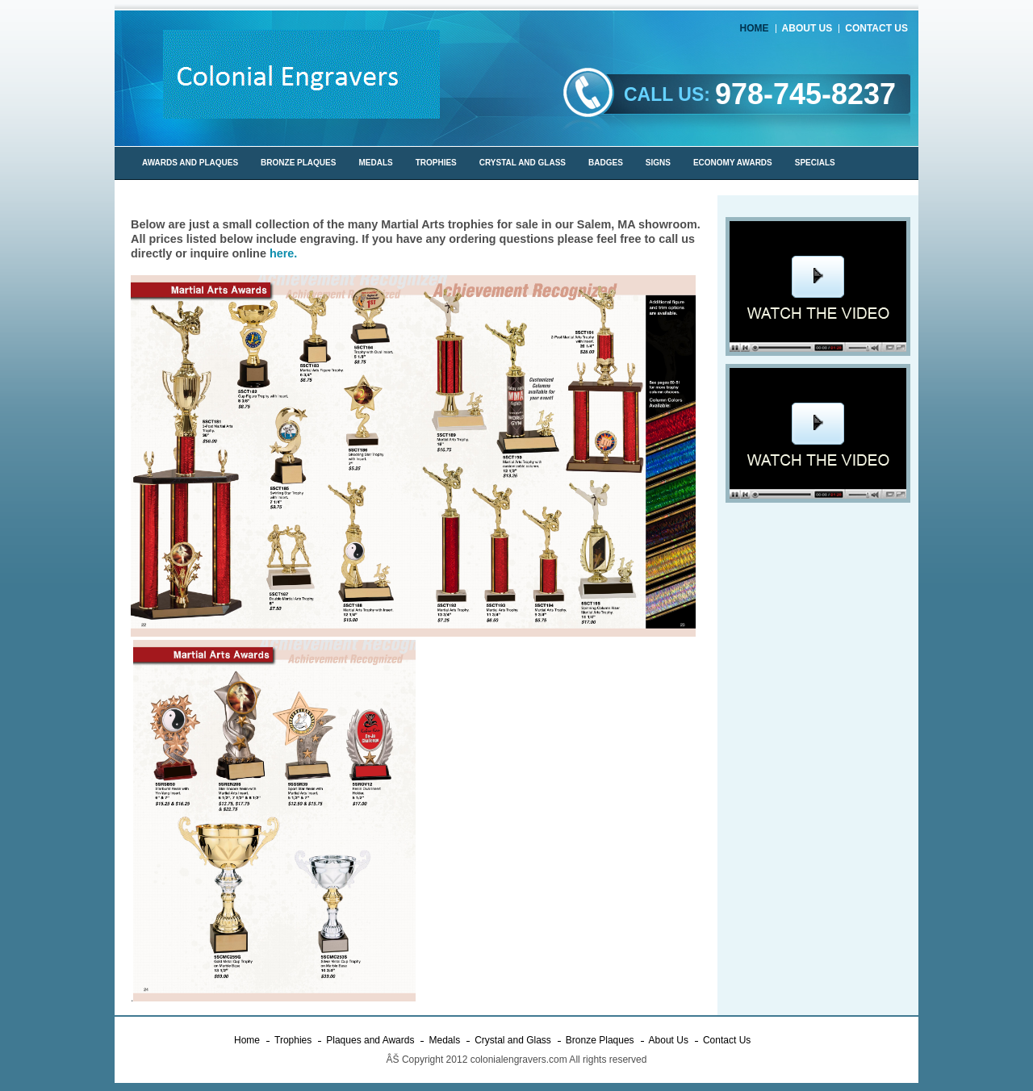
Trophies (293, 1040)
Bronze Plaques (600, 1040)
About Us (807, 28)
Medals (444, 1040)
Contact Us (876, 28)
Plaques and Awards (370, 1040)
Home (754, 28)
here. (283, 253)
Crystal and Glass (513, 1040)
